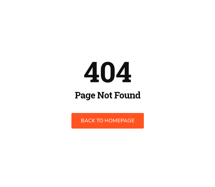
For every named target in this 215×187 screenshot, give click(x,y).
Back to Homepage (107, 120)
